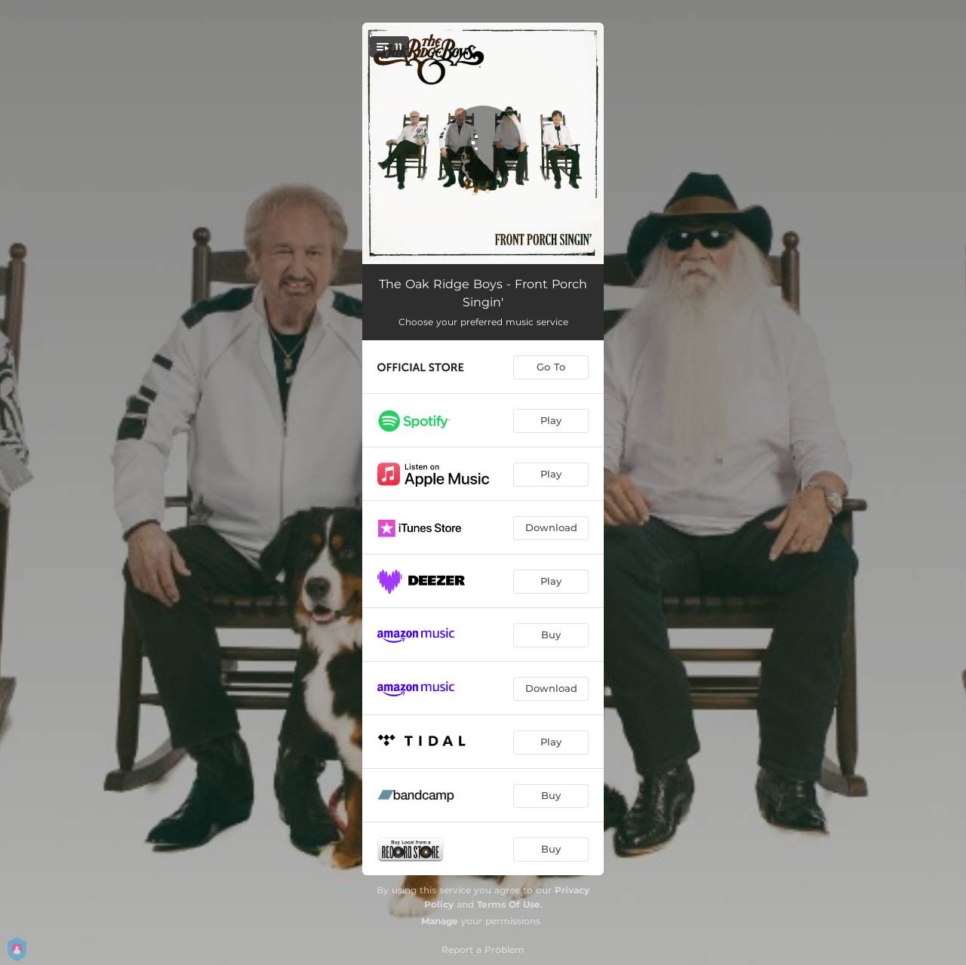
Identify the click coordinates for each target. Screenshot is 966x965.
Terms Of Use (508, 904)
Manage (439, 921)
